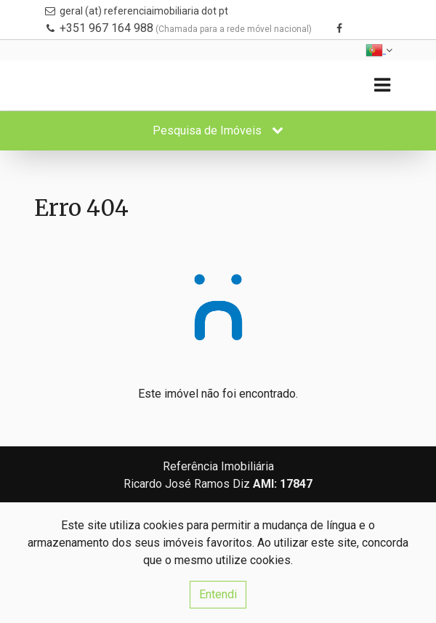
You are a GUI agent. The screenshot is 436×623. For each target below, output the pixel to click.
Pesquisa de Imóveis (218, 130)
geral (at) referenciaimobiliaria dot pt (144, 11)
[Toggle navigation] (381, 85)
